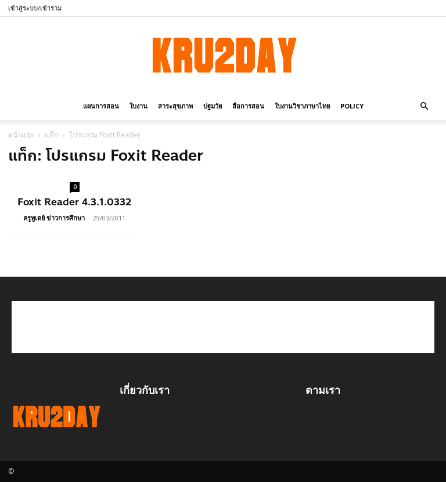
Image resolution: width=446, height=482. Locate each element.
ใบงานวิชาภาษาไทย (302, 106)
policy (352, 106)
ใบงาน (139, 106)
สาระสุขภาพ (175, 106)
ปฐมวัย (212, 106)
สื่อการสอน (248, 106)
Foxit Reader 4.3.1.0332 (74, 201)
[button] (424, 105)
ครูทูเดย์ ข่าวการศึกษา (54, 217)
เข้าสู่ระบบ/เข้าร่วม (35, 7)
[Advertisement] (223, 327)
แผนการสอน (101, 106)
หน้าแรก (21, 135)
